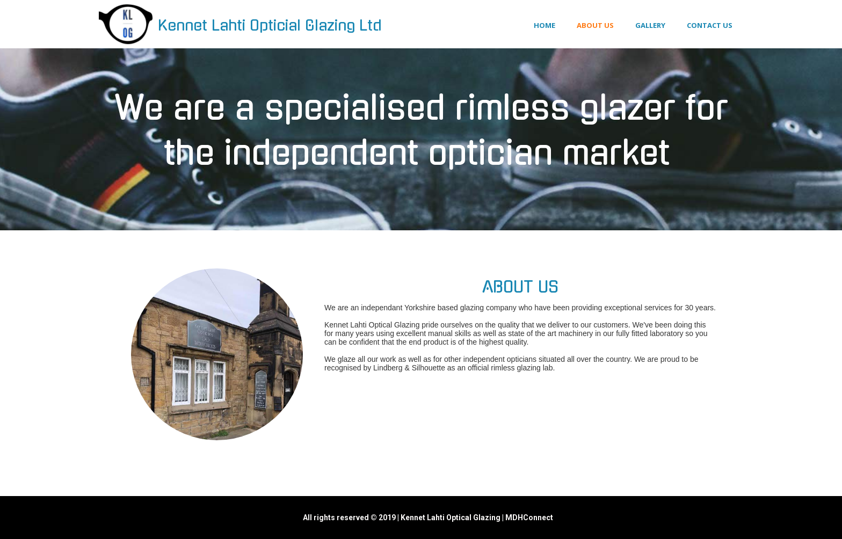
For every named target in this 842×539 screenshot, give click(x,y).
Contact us (709, 25)
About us (595, 25)
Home (544, 25)
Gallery (650, 25)
